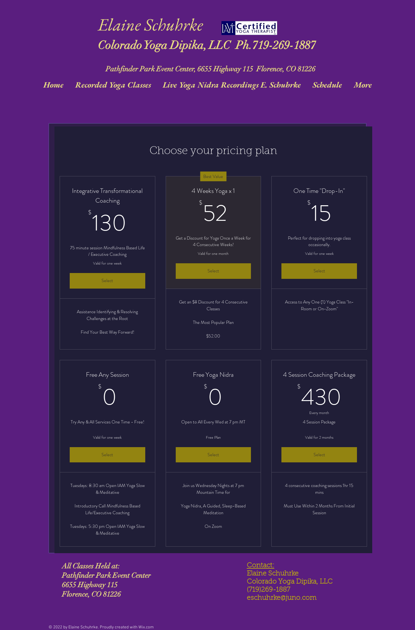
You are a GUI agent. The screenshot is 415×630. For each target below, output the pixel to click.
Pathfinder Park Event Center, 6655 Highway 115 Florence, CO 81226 (210, 69)
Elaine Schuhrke (150, 24)
